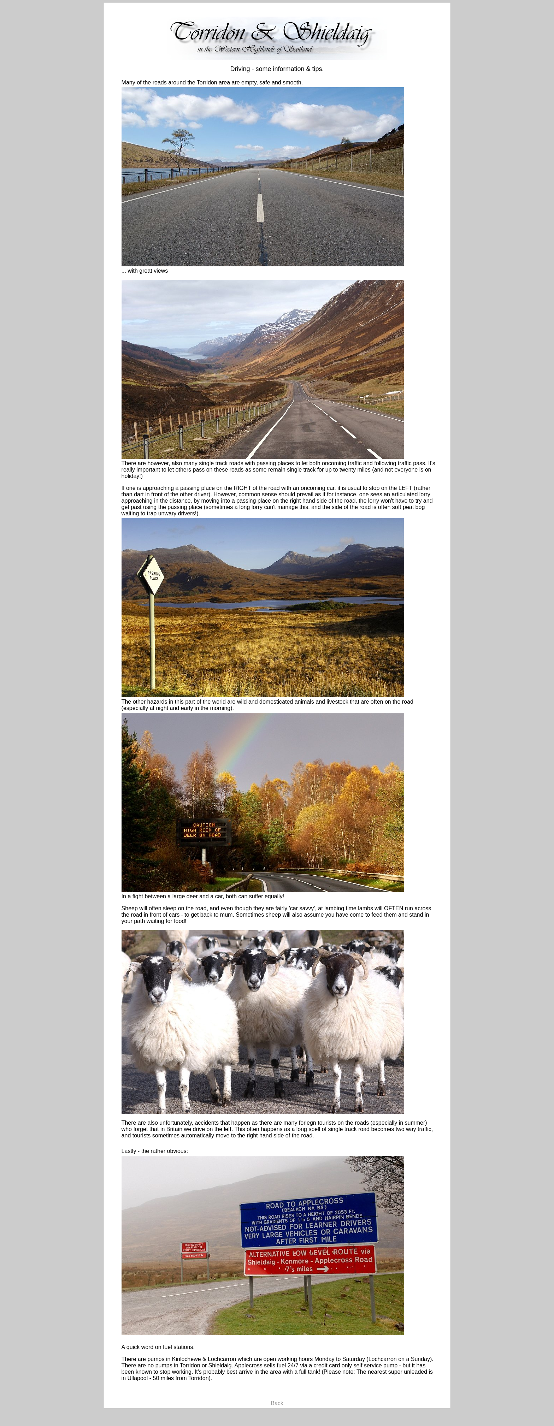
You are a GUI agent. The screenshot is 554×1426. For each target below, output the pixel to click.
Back (277, 1403)
